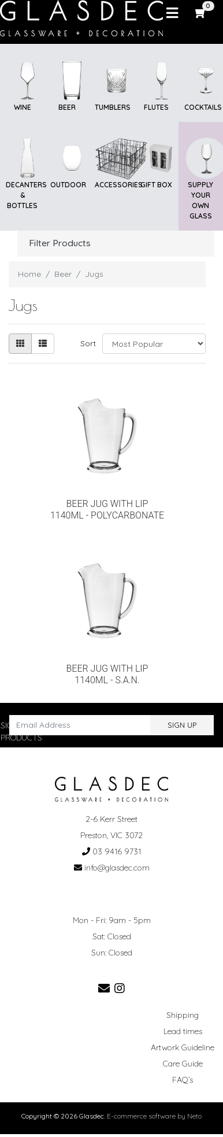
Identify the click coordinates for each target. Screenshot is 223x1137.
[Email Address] (80, 725)
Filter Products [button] (60, 243)
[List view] (42, 344)
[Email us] (104, 988)
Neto (194, 1116)
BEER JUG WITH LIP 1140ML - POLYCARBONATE (107, 509)
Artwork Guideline (182, 1047)
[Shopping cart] (201, 12)
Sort (88, 343)
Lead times (182, 1031)
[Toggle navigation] (172, 13)
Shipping (182, 1015)
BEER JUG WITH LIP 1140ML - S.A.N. (107, 674)
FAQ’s (182, 1080)
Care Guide (183, 1063)
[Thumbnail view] (20, 344)
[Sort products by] (154, 344)
